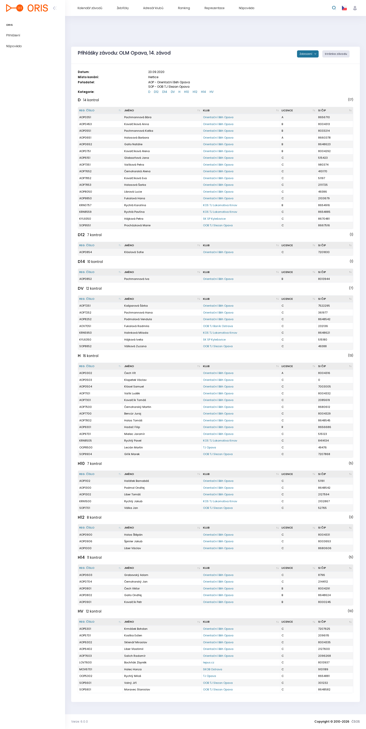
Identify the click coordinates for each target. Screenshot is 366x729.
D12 (156, 92)
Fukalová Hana (134, 198)
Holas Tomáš (133, 420)
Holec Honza (133, 669)
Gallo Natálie (133, 144)
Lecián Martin (133, 447)
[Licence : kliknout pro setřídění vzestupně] (298, 110)
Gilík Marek (132, 454)
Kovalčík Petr (133, 602)
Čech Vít (130, 373)
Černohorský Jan (136, 582)
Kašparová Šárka (136, 306)
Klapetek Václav (135, 380)
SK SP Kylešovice (214, 219)
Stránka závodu (336, 54)
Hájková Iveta (133, 340)
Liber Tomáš (132, 494)
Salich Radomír (135, 656)
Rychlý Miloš (132, 676)
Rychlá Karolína (135, 205)
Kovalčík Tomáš (135, 400)
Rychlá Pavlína (134, 212)
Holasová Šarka (135, 185)
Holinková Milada (136, 333)
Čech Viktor (132, 588)
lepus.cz (208, 662)
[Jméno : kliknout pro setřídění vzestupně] (162, 110)
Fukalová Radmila (136, 326)
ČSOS (356, 721)
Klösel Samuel (134, 386)
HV (212, 92)
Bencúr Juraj (132, 413)
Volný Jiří (130, 683)
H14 (203, 92)
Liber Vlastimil (133, 649)
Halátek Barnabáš (136, 481)
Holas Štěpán (133, 535)
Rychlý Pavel (132, 441)
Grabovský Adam (136, 575)
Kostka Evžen (133, 635)
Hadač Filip (132, 427)
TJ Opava (209, 447)
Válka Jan (131, 508)
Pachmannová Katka (138, 131)
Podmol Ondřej (134, 488)
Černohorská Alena (137, 171)
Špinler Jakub (133, 541)
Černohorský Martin (137, 407)
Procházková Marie (137, 225)
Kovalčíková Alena (137, 151)
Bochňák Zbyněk (135, 662)
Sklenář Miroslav (135, 642)
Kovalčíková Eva (135, 178)
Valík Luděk (132, 393)
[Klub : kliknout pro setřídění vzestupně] (241, 110)
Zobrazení (306, 54)
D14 (164, 92)
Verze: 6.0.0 (79, 721)
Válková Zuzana (135, 346)
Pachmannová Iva (136, 279)
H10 (186, 92)
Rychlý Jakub (133, 501)
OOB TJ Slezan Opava (218, 225)
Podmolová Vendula (138, 319)
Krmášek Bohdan (136, 629)
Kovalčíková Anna (136, 124)
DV (173, 92)
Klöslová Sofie (134, 252)
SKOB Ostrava (212, 669)
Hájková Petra (133, 219)
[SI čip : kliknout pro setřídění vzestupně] (335, 110)
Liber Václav (132, 548)
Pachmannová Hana (138, 312)
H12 (195, 92)
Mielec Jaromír (134, 434)
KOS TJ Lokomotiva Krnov (220, 205)
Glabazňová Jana (136, 158)
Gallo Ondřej (133, 595)
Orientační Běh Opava (218, 117)
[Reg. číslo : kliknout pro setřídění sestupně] (100, 110)
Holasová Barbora (136, 138)
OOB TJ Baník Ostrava (218, 326)
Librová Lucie (133, 192)
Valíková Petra (134, 165)
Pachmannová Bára (137, 117)
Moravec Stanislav (137, 689)
